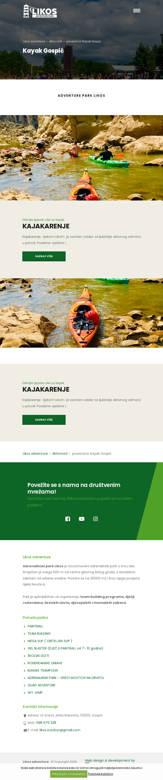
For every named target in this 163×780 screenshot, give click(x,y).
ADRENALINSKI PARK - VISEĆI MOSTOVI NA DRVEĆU (66, 677)
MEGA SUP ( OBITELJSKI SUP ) (50, 641)
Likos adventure (34, 41)
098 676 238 (46, 722)
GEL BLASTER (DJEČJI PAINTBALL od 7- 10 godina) (65, 648)
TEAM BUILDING (39, 633)
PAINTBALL (35, 626)
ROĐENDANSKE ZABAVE (45, 663)
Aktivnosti (55, 41)
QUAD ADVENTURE (41, 685)
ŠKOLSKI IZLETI (38, 655)
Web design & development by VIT (110, 761)
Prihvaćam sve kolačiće (68, 774)
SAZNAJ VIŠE (44, 256)
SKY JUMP (35, 692)
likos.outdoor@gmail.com (60, 730)
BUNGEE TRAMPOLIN (43, 670)
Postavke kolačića (100, 774)
